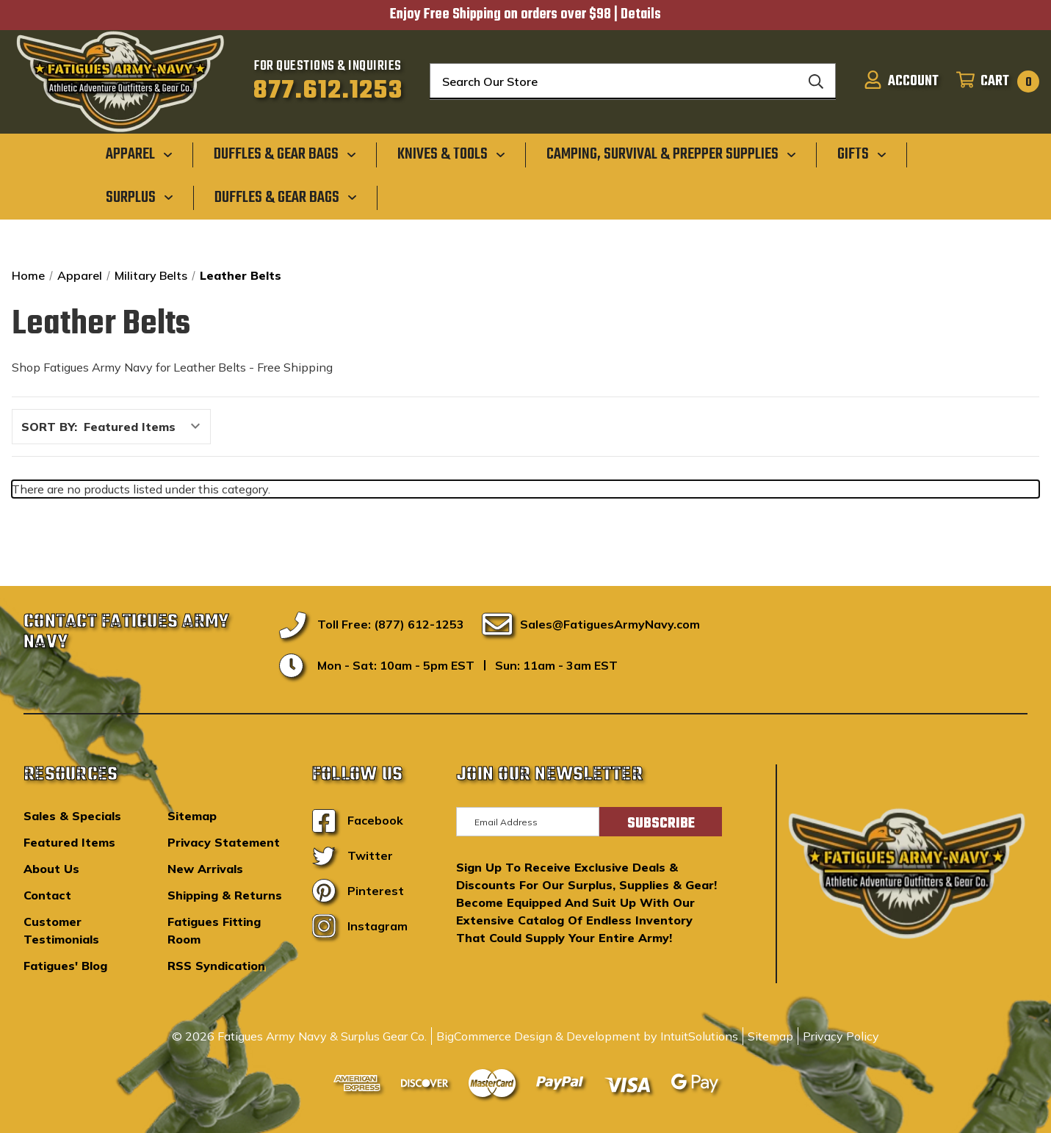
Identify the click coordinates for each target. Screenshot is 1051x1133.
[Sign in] (901, 81)
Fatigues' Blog (65, 965)
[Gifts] (862, 154)
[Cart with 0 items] (993, 81)
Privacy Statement (223, 842)
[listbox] (146, 427)
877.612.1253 (327, 91)
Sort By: (49, 426)
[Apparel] (139, 154)
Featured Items (69, 842)
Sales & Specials (72, 815)
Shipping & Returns (224, 895)
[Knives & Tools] (451, 154)
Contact (47, 895)
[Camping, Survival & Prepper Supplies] (671, 154)
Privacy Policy (841, 1036)
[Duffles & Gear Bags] (285, 154)
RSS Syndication (216, 965)
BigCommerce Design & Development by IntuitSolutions (587, 1036)
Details (641, 15)
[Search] (816, 81)
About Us (51, 868)
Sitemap (192, 815)
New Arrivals (205, 868)
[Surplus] (139, 196)
